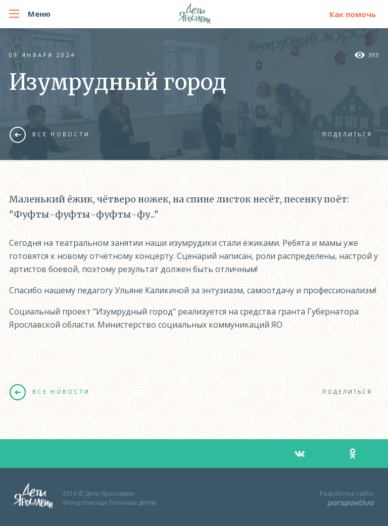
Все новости (50, 134)
